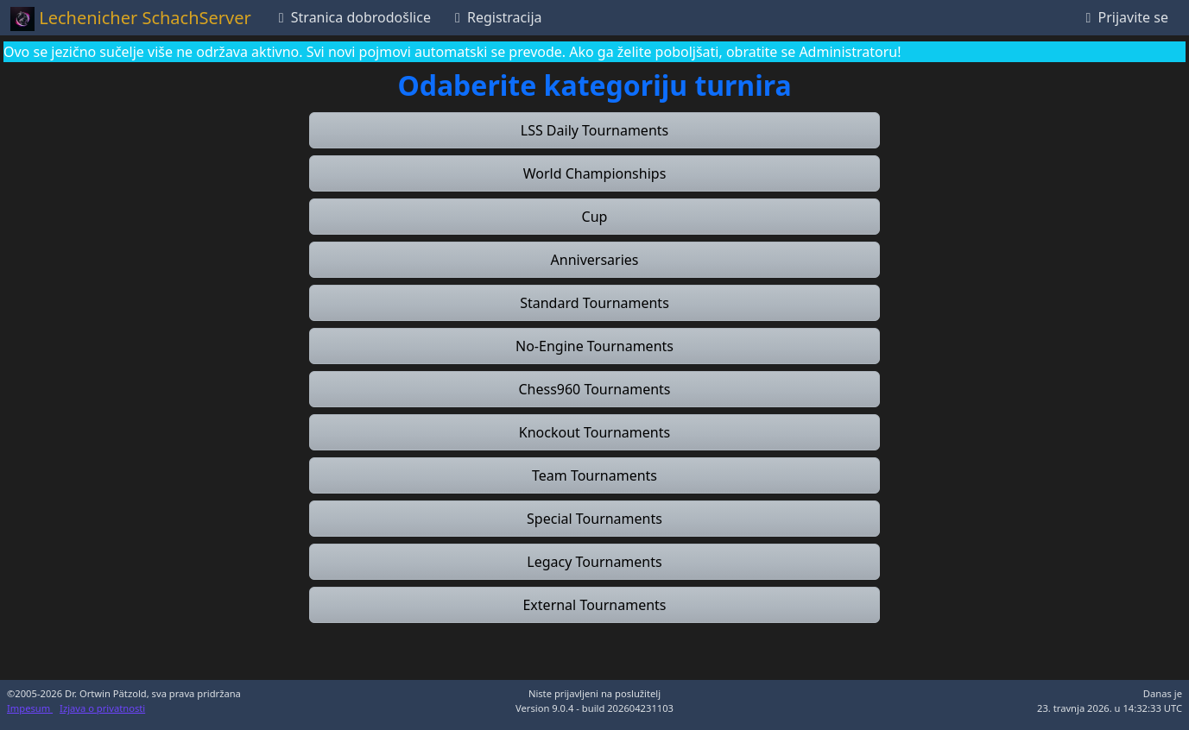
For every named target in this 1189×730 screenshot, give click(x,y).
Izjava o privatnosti (102, 708)
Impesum (30, 708)
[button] (594, 130)
